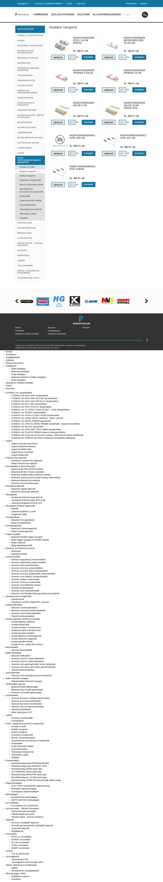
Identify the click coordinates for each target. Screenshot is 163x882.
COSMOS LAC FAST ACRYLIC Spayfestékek (31, 407)
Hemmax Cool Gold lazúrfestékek (26, 701)
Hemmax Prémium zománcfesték (25, 582)
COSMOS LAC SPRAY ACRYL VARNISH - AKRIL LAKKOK (37, 418)
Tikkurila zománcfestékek (22, 588)
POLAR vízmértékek (20, 842)
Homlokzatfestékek (27, 110)
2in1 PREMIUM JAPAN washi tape (26, 772)
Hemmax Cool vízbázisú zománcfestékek (29, 576)
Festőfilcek (16, 879)
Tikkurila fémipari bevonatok (23, 811)
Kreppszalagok (24, 223)
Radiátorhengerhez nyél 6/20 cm (82, 136)
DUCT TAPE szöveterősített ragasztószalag (30, 786)
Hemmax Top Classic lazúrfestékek (26, 704)
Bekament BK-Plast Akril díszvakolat (27, 469)
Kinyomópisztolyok (28, 205)
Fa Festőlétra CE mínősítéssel (24, 806)
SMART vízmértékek (20, 848)
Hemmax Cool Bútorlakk (22, 718)
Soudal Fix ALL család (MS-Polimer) (27, 644)
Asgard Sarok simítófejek (22, 452)
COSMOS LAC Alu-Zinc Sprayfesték (27, 427)
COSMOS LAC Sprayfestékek (30, 35)
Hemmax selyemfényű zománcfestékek (28, 562)
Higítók (14, 868)
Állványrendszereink (107, 14)
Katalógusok (23, 3)
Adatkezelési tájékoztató (57, 334)
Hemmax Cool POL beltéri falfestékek (27, 658)
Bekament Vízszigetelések (22, 520)
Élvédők (14, 509)
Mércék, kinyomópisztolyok (31, 184)
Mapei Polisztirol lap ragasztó (24, 463)
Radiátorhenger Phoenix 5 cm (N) (83, 71)
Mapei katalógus (18, 369)
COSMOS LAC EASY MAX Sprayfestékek (29, 395)
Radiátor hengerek (28, 171)
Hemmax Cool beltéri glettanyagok (26, 692)
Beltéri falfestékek (27, 128)
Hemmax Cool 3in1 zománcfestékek (27, 568)
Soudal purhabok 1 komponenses (26, 627)
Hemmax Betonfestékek (21, 650)
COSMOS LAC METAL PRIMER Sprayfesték (31, 421)
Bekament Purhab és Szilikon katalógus (28, 377)
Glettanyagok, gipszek (28, 143)
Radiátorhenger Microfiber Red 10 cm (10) (134, 40)
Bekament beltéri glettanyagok (24, 687)
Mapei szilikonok (18, 542)
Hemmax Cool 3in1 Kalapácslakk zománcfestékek (33, 574)
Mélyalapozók (17, 831)
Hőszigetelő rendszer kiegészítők (28, 69)
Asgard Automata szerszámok (24, 443)
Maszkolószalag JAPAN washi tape (26, 769)
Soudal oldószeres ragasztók (24, 639)
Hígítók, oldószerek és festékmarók (28, 272)
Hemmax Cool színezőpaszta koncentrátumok (31, 675)
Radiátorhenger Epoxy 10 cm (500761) (83, 40)
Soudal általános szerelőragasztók (26, 636)
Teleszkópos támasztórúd (31, 209)
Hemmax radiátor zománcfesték (25, 579)
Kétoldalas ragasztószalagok (23, 789)
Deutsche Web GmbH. (44, 348)
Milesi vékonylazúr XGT (21, 712)
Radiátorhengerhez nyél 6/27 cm (133, 136)
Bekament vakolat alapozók (23, 489)
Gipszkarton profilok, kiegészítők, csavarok (30, 602)
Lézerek (21, 261)
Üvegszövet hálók (19, 514)
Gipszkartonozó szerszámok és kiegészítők (31, 190)
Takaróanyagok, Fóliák (28, 278)
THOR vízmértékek (19, 845)
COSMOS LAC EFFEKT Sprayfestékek (28, 412)
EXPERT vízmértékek (20, 839)
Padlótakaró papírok (20, 876)
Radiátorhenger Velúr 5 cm (83, 104)
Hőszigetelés (23, 63)
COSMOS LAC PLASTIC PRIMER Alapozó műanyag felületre (38, 432)
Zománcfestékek (25, 98)
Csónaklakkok (17, 721)
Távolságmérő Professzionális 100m (27, 862)
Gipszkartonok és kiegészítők (26, 104)
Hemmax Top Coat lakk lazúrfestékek (27, 707)
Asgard (21, 41)
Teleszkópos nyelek (28, 214)
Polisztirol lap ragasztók (30, 46)
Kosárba (88, 57)
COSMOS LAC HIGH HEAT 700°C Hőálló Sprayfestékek (36, 429)
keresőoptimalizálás (31, 348)
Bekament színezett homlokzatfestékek (28, 610)
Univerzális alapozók (20, 828)
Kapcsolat (80, 3)
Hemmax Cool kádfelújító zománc (26, 585)
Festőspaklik (25, 196)
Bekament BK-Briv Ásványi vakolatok (27, 472)
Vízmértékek (23, 256)
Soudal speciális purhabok (22, 633)
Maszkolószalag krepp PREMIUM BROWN (30, 763)
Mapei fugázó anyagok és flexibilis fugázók (30, 540)
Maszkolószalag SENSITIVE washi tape (28, 774)
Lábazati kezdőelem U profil (23, 511)
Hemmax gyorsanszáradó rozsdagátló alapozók (32, 825)
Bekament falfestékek (20, 656)
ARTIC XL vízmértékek (21, 837)
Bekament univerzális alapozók (25, 492)
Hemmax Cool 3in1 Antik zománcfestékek (29, 571)
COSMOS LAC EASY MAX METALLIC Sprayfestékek (34, 401)
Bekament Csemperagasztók (24, 528)
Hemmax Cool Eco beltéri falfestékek (27, 661)
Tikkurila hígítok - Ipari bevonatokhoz (27, 817)
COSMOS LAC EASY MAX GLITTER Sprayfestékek (34, 398)
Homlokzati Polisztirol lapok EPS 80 (27, 497)
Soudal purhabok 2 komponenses (26, 630)
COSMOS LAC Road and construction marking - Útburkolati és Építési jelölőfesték (47, 435)
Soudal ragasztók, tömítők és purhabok (30, 116)
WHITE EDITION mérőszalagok (25, 800)
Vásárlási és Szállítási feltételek (48, 3)
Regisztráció (131, 3)
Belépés (143, 3)
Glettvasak (16, 551)
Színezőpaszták (24, 133)
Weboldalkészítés (20, 348)
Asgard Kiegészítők (19, 455)
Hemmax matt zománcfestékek (24, 565)
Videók (69, 3)
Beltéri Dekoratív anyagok (30, 138)
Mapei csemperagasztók (22, 531)
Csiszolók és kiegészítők (30, 180)
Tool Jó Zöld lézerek (20, 854)
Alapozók (22, 250)
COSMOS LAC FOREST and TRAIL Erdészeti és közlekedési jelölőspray (43, 438)
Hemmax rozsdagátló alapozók (24, 822)
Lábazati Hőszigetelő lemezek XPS (26, 503)
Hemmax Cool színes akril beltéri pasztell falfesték (33, 667)
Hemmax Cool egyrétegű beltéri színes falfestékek (33, 664)
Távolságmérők (25, 266)
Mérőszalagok (24, 233)
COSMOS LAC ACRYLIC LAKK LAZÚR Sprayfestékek (35, 415)
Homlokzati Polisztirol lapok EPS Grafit (28, 500)
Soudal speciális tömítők (22, 641)
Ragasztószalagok (26, 228)
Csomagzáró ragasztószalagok (24, 791)
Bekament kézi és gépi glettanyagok (27, 690)
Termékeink (40, 14)
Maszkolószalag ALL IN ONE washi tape (29, 777)
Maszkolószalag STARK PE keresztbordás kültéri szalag (36, 780)
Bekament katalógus (20, 371)
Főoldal (18, 328)
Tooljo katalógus (18, 374)
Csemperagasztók (26, 80)
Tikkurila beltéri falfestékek (22, 670)
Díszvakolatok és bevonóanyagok (25, 52)
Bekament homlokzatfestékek (24, 608)
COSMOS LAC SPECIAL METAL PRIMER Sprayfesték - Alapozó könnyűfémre (45, 424)
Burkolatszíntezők (19, 554)
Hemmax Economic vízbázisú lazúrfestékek (30, 698)
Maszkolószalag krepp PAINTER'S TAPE (29, 766)
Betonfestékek (24, 122)
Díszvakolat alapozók (27, 58)
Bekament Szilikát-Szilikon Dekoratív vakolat (30, 475)
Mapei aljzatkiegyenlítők (21, 545)
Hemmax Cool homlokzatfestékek (26, 613)
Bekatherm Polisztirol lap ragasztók (26, 460)
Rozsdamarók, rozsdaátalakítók (25, 871)
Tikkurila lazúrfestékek (21, 709)
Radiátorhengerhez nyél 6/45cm (82, 167)
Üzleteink (83, 14)
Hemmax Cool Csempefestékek (25, 591)
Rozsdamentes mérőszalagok (24, 797)
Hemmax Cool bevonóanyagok (24, 483)
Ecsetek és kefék (27, 167)
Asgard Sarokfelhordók (21, 449)
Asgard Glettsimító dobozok (23, 446)
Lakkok (20, 153)
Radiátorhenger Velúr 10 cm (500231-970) (134, 105)
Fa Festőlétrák (24, 238)
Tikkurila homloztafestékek (22, 616)
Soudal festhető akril (20, 624)
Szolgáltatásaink (62, 14)
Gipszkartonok (17, 599)
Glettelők (23, 218)
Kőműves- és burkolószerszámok (27, 92)
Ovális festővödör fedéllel (31, 200)
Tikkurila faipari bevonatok (22, 814)
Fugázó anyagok (25, 86)
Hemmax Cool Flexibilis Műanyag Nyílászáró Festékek (35, 593)
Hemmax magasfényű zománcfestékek (28, 559)
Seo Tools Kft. (55, 348)
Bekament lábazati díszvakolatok (25, 480)
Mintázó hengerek (27, 176)
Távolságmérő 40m (19, 859)
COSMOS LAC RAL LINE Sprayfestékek (29, 404)
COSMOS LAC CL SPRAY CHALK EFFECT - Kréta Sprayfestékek (40, 410)
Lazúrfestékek (24, 148)
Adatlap (58, 57)
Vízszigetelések (25, 75)
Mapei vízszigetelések (21, 523)
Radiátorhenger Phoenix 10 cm (134, 71)
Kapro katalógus (18, 380)
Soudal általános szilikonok (23, 622)
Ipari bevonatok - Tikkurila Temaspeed (30, 244)
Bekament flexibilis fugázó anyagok (26, 537)
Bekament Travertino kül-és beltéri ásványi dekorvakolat (35, 477)
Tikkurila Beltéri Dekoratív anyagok (26, 681)
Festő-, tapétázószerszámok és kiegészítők (29, 160)
